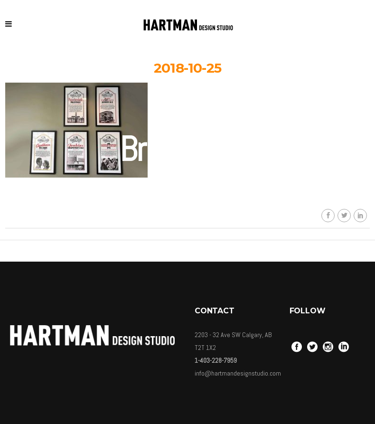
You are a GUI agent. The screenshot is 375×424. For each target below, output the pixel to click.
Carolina (195, 233)
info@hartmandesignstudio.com (238, 373)
